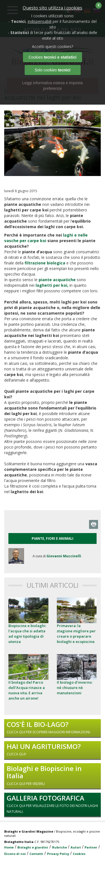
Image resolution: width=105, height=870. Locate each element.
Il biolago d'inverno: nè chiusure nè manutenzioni (74, 687)
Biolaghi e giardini (32, 847)
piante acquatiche (57, 279)
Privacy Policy (58, 854)
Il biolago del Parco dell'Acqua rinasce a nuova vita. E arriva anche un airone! (26, 690)
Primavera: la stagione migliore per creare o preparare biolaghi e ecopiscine (76, 633)
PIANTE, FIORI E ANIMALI (52, 538)
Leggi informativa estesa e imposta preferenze (52, 86)
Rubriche (59, 847)
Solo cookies (53, 70)
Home (9, 847)
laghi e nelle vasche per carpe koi (46, 237)
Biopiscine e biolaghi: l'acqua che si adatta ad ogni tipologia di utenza (27, 633)
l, (51, 285)
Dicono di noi (15, 854)
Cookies (79, 854)
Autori (76, 847)
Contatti (36, 854)
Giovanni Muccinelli (63, 556)
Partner (91, 847)
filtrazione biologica (45, 263)
